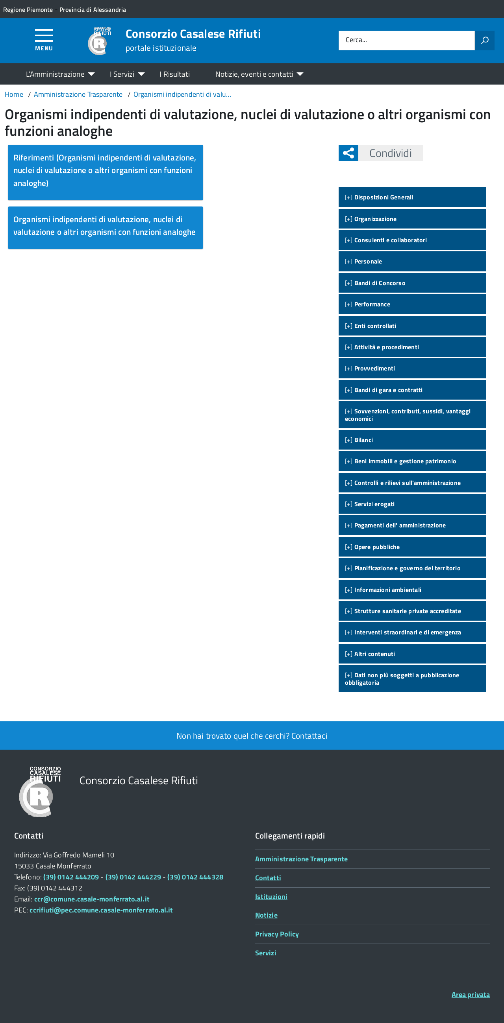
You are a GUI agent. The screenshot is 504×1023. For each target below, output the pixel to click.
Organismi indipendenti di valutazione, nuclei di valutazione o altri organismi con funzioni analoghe (104, 225)
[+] (379, 197)
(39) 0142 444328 (195, 877)
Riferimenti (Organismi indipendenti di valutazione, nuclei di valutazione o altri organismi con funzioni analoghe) (104, 170)
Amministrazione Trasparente (301, 858)
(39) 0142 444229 (133, 877)
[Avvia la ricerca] (485, 40)
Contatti (268, 877)
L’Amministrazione (55, 73)
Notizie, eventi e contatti (254, 73)
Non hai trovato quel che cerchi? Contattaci (251, 735)
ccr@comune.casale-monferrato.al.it (92, 899)
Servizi (265, 952)
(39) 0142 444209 (71, 877)
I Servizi (122, 73)
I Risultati (174, 73)
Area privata (471, 994)
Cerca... (356, 40)
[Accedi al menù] (44, 39)
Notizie (266, 915)
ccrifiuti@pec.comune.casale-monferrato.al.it (101, 910)
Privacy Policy (277, 934)
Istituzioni (271, 896)
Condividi (384, 152)
